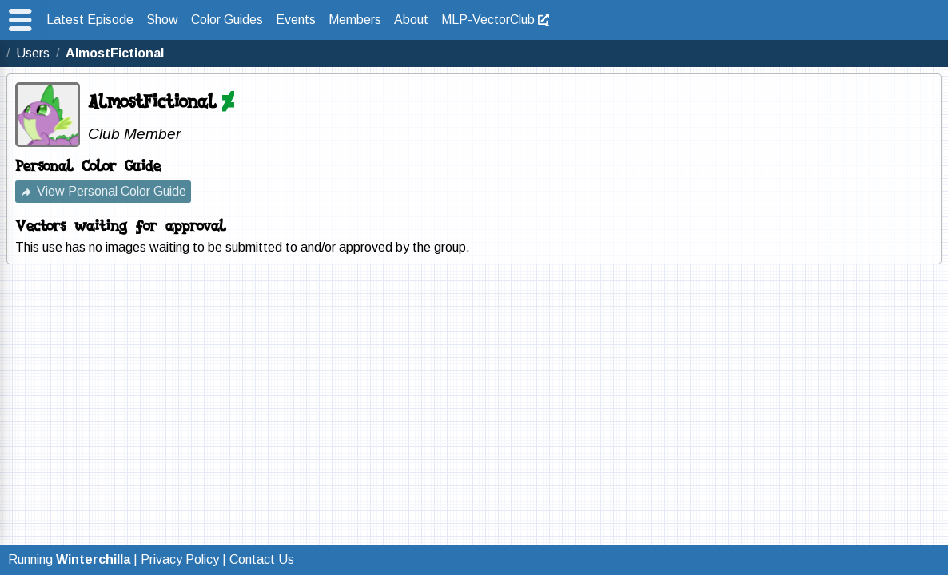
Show (162, 19)
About (411, 19)
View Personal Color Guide (111, 191)
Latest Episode (89, 19)
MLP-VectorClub (488, 19)
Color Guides (227, 19)
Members (355, 19)
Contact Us (261, 559)
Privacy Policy (180, 559)
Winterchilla (93, 559)
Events (296, 19)
